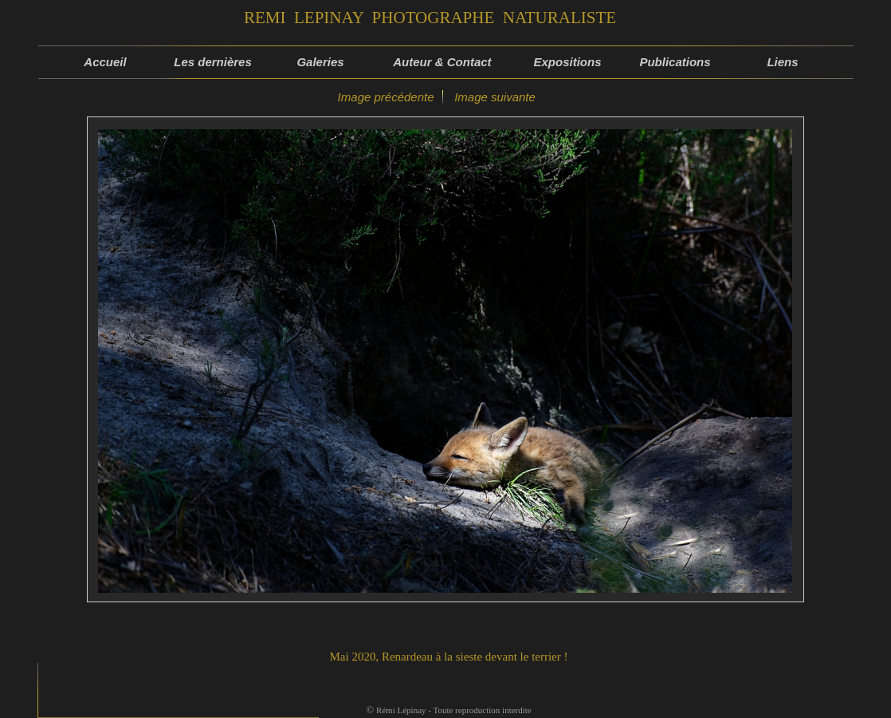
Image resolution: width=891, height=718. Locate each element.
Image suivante (495, 97)
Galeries (319, 62)
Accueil (105, 62)
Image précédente (384, 97)
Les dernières (213, 62)
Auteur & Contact (444, 62)
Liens (782, 62)
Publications (674, 62)
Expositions (567, 62)
